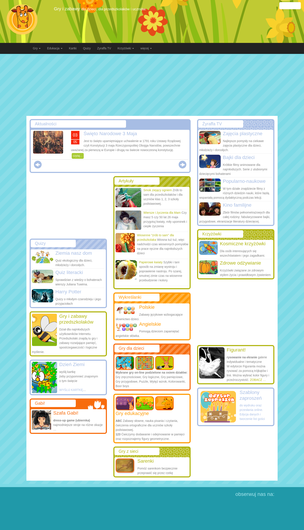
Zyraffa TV (104, 48)
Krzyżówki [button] (125, 48)
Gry (128, 451)
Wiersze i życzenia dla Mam (162, 212)
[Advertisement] (152, 85)
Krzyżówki (211, 234)
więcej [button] (146, 48)
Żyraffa (212, 123)
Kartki (73, 48)
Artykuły (126, 181)
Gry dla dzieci (131, 348)
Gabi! (40, 403)
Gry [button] (37, 48)
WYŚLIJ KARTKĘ (71, 390)
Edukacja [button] (54, 48)
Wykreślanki (130, 297)
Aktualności (45, 123)
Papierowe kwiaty (151, 262)
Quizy (87, 48)
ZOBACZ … (258, 380)
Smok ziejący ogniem (157, 190)
